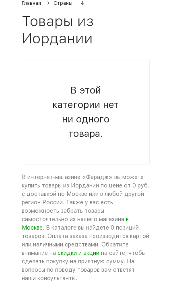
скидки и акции (78, 253)
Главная (31, 3)
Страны (63, 3)
